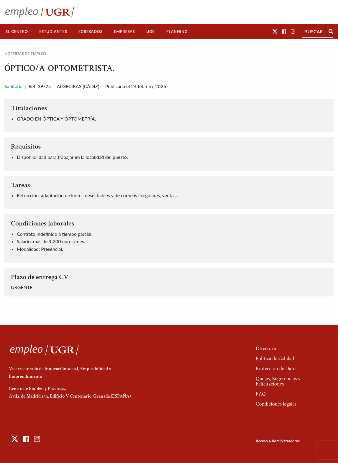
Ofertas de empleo (25, 54)
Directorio (267, 348)
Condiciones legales (276, 404)
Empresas (124, 31)
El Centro (17, 31)
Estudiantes (53, 31)
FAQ (261, 393)
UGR (150, 31)
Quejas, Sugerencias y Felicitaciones (278, 381)
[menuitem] (17, 31)
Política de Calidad (275, 358)
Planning (177, 31)
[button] (275, 31)
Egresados (90, 31)
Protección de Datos (276, 368)
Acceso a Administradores (278, 441)
